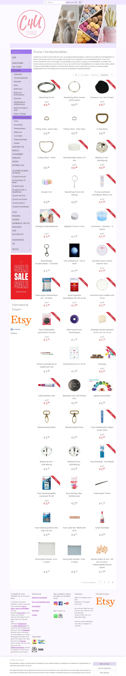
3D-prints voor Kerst (18, 203)
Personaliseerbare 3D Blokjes (21, 181)
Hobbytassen (18, 132)
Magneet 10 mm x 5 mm (74, 226)
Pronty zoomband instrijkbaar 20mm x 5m (102, 193)
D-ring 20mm (102, 129)
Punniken (17, 143)
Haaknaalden (22, 74)
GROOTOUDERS (17, 227)
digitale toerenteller (102, 395)
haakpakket (26, 630)
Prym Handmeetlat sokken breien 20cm (102, 428)
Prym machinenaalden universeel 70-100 (46, 494)
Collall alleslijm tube (46, 395)
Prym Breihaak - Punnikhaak (102, 461)
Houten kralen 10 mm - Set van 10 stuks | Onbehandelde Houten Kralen (102, 563)
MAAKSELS (21, 150)
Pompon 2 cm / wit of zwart (102, 97)
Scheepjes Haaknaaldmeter (46, 226)
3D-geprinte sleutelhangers (20, 207)
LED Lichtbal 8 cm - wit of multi (74, 262)
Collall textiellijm (102, 528)
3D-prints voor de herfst (19, 199)
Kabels (16, 85)
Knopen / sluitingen (20, 114)
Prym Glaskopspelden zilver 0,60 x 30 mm (46, 529)
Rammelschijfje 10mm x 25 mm (74, 158)
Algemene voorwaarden (39, 597)
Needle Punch (18, 89)
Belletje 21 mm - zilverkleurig (102, 158)
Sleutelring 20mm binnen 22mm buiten (74, 98)
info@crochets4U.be (17, 647)
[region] (50, 668)
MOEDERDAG (16, 216)
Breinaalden (22, 82)
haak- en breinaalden (22, 608)
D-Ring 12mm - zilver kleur (74, 129)
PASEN (14, 212)
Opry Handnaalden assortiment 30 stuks (47, 331)
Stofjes (16, 121)
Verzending (35, 610)
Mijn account (71, 2)
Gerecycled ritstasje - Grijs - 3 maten (74, 560)
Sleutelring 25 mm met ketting (74, 193)
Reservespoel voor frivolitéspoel (74, 331)
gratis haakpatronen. (20, 626)
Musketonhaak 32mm (74, 427)
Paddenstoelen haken (20, 139)
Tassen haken (18, 136)
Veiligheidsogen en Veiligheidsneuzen (19, 103)
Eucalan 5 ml (46, 192)
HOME (14, 57)
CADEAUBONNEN (17, 154)
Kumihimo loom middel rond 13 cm (102, 296)
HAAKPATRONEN (21, 63)
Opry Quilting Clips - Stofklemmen (74, 494)
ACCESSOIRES (21, 70)
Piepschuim (17, 98)
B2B (13, 244)
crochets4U (15, 329)
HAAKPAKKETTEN (18, 147)
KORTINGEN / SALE (18, 165)
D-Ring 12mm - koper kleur (46, 129)
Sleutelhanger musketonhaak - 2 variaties (46, 262)
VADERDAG (15, 220)
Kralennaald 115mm (102, 493)
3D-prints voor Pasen (18, 196)
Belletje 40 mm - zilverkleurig (46, 463)
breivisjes (102, 364)
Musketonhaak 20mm (47, 427)
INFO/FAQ (21, 249)
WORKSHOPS (16, 158)
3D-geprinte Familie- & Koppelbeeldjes (19, 191)
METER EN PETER (17, 234)
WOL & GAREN (21, 67)
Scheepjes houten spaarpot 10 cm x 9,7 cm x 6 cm (102, 331)
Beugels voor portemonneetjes (19, 94)
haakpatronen (22, 624)
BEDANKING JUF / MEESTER (21, 223)
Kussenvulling (18, 125)
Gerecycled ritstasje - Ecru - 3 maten (46, 560)
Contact (34, 615)
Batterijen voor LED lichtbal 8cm (74, 397)
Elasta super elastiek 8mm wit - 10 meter (47, 296)
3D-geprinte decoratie (19, 177)
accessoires (21, 613)
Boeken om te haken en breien (21, 109)
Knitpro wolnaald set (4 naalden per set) (46, 365)
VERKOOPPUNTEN (18, 240)
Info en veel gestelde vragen (41, 602)
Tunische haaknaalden (21, 78)
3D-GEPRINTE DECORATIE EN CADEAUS (20, 172)
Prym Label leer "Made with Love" (74, 529)
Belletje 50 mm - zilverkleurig (74, 463)
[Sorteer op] (106, 75)
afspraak (23, 641)
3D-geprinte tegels (18, 186)
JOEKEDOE (15, 162)
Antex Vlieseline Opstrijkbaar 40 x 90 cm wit (74, 296)
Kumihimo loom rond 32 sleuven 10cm (102, 262)
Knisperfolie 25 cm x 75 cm (74, 364)
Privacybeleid (36, 606)
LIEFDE (14, 231)
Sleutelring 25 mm (46, 97)
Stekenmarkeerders (20, 128)
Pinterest (14, 333)
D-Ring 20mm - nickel (46, 157)
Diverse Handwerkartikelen (22, 117)
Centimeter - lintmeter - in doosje (102, 227)
